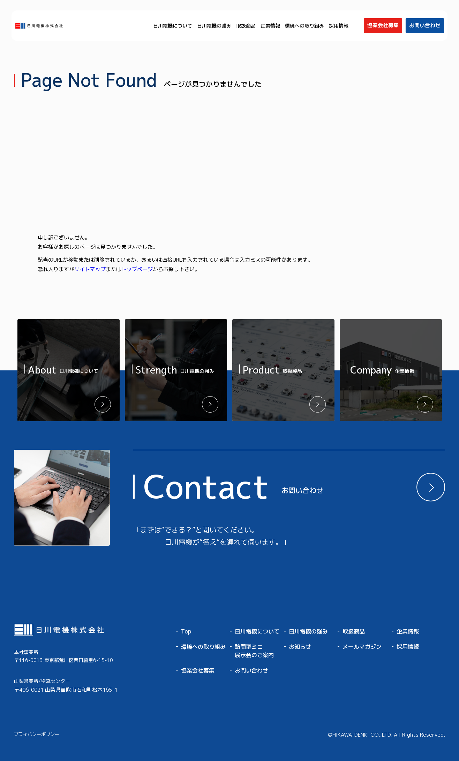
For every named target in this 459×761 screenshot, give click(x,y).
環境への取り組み (304, 25)
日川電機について (172, 25)
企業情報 (270, 25)
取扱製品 (354, 631)
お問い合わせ (251, 670)
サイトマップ (90, 269)
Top (186, 631)
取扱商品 (246, 25)
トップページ (137, 269)
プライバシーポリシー (36, 734)
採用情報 (338, 25)
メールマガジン (362, 647)
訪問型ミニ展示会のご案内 (254, 651)
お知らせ (300, 647)
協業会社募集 (198, 670)
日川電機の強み (214, 25)
